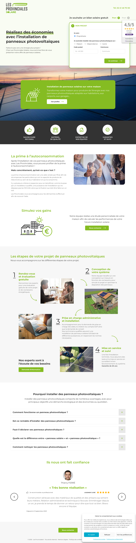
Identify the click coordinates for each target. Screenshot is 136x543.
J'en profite (55, 102)
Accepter (91, 535)
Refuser (107, 535)
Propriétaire (81, 36)
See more (130, 34)
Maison (79, 44)
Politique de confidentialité (114, 539)
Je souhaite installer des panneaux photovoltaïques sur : (95, 41)
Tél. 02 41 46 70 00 (121, 8)
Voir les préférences (124, 535)
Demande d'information (31, 370)
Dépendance (92, 44)
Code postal (78, 47)
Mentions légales (63, 539)
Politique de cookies (99, 539)
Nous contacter (95, 228)
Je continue (113, 61)
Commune (104, 47)
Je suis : (77, 33)
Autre (104, 44)
